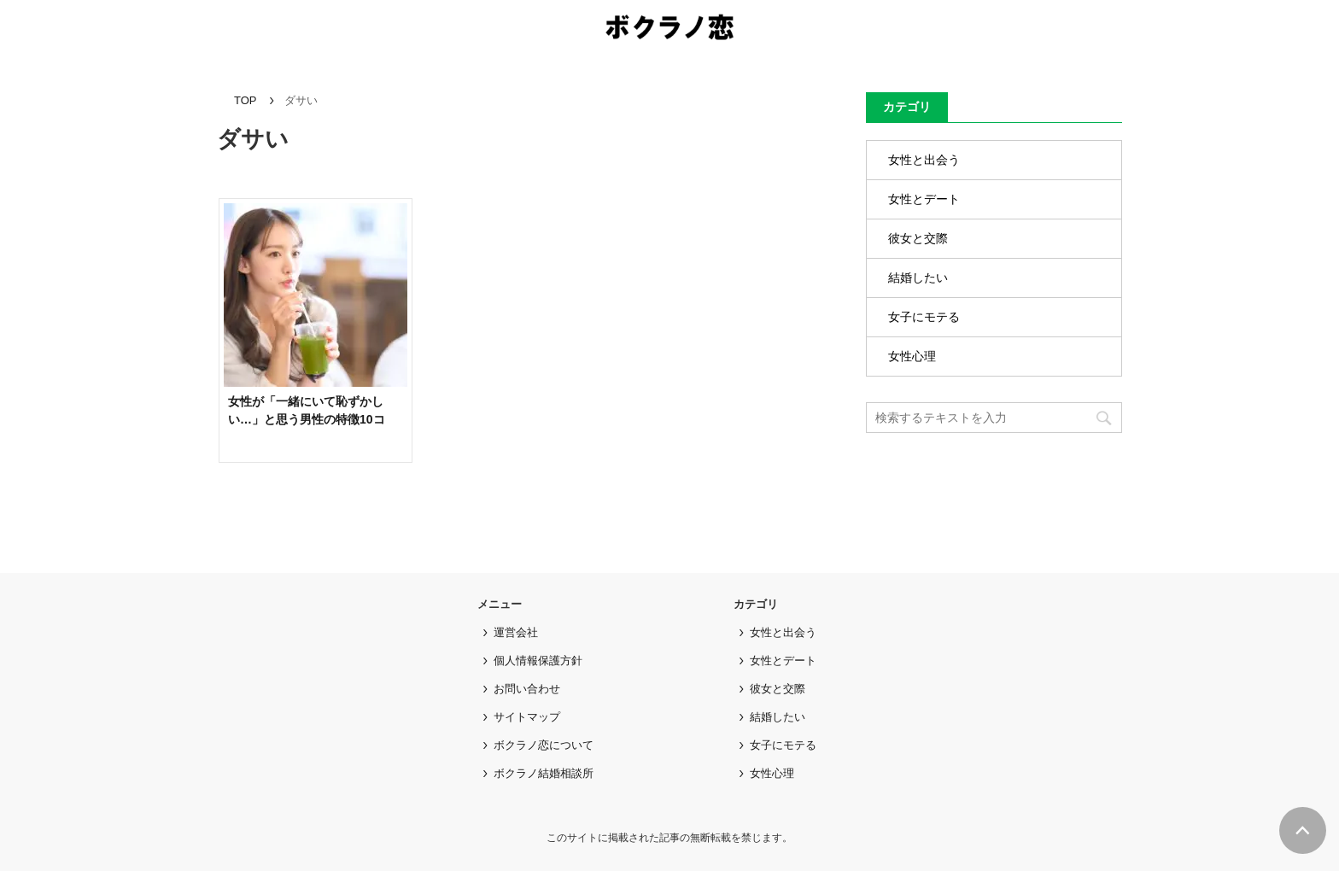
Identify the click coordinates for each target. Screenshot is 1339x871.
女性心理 (912, 356)
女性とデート (924, 199)
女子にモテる (924, 317)
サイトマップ (527, 716)
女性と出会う (924, 160)
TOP (245, 100)
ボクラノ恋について (543, 745)
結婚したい (918, 277)
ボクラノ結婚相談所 (543, 773)
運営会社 (516, 632)
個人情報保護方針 (538, 660)
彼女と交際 (918, 238)
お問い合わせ (527, 688)
